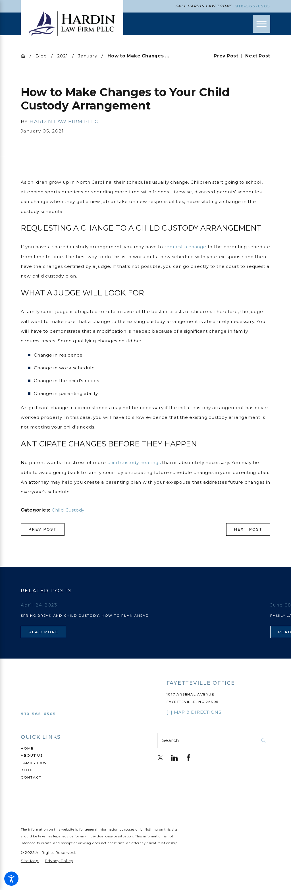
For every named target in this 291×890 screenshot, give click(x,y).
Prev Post (42, 529)
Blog (41, 56)
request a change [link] (185, 246)
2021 (62, 56)
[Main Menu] (262, 24)
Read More (43, 632)
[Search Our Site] (263, 740)
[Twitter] (160, 757)
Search (170, 740)
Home (27, 748)
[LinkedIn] (174, 757)
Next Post (248, 529)
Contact (31, 777)
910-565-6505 (253, 6)
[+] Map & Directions (194, 712)
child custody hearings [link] (134, 462)
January (87, 56)
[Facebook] (188, 757)
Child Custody (68, 510)
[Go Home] (25, 56)
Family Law (34, 763)
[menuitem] (77, 748)
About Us (32, 755)
